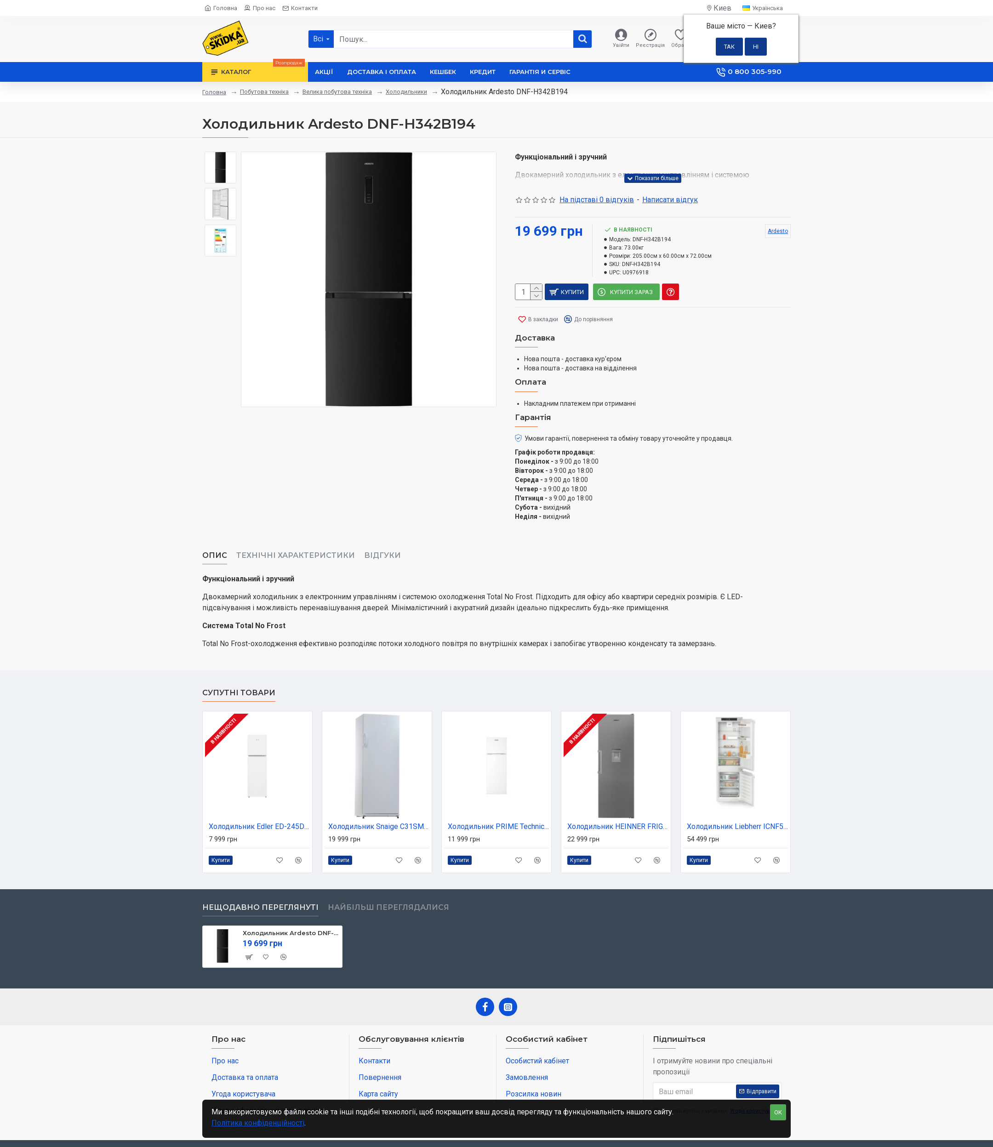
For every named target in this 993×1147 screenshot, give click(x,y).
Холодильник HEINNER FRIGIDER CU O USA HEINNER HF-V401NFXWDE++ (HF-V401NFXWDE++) (617, 804)
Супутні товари (238, 670)
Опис (214, 544)
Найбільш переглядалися (388, 884)
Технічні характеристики (295, 544)
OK (778, 1112)
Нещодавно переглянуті (260, 884)
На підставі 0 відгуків (596, 199)
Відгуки (382, 544)
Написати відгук (670, 199)
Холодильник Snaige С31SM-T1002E (378, 804)
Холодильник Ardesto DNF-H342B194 (291, 910)
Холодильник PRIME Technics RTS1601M (498, 804)
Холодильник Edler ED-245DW (259, 804)
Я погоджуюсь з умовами (716, 1089)
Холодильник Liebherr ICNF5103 (737, 804)
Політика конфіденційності (257, 1123)
